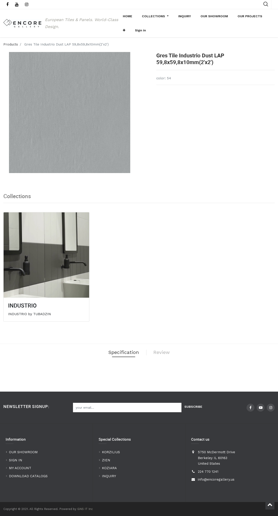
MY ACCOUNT (20, 468)
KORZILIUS (111, 452)
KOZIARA (109, 468)
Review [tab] (166, 361)
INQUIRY (109, 476)
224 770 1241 (208, 472)
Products (10, 52)
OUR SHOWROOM (23, 452)
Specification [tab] (121, 361)
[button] (261, 18)
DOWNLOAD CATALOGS (29, 476)
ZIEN (106, 460)
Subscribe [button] (193, 406)
